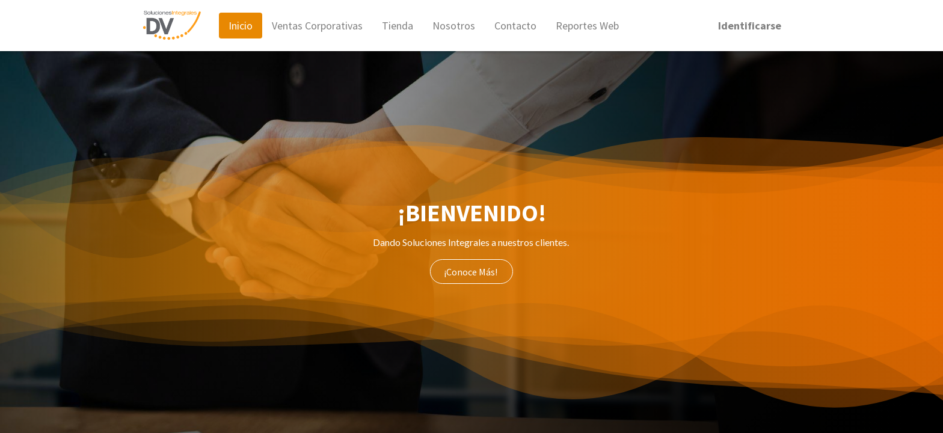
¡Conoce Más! (471, 272)
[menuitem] (240, 25)
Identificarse (749, 25)
